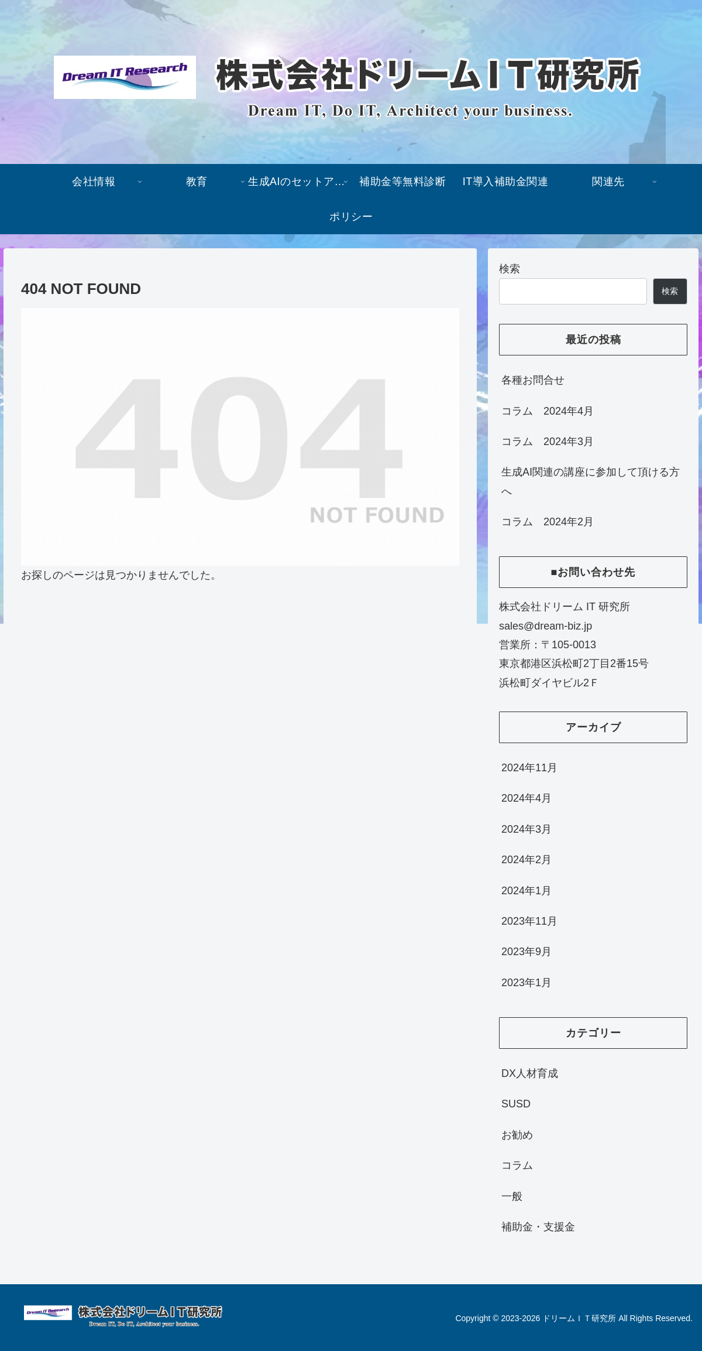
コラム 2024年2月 (547, 522)
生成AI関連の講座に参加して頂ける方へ (590, 481)
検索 (509, 269)
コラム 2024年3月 (547, 441)
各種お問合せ (533, 380)
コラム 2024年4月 (547, 411)
